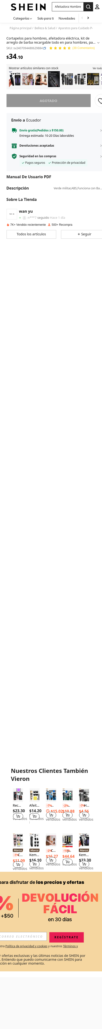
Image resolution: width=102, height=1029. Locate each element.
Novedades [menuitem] (67, 18)
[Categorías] (23, 18)
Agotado (48, 100)
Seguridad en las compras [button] (38, 156)
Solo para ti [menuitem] (45, 18)
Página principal (21, 28)
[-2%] (64, 806)
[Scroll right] (88, 18)
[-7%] (48, 806)
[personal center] (97, 7)
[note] (67, 846)
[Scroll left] (82, 18)
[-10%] (64, 851)
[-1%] (15, 855)
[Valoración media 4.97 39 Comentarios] (72, 48)
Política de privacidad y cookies (26, 946)
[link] (18, 850)
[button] (44, 48)
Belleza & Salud (44, 28)
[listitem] (15, 79)
